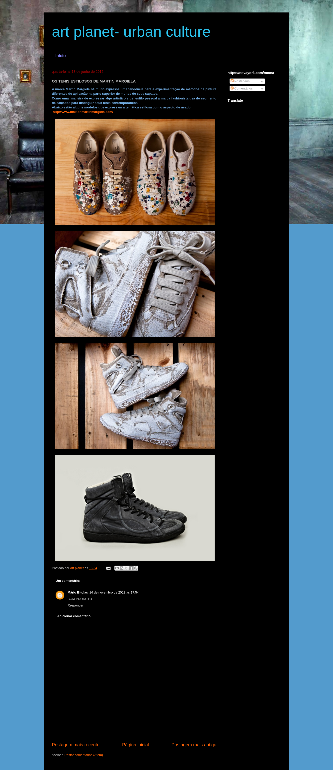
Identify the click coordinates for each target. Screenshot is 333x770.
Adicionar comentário (74, 616)
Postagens (240, 81)
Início (60, 56)
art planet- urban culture (131, 31)
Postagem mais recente (75, 744)
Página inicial (135, 744)
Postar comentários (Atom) (84, 755)
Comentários (242, 88)
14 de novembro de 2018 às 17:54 (114, 592)
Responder (75, 605)
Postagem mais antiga (193, 744)
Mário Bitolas (78, 592)
